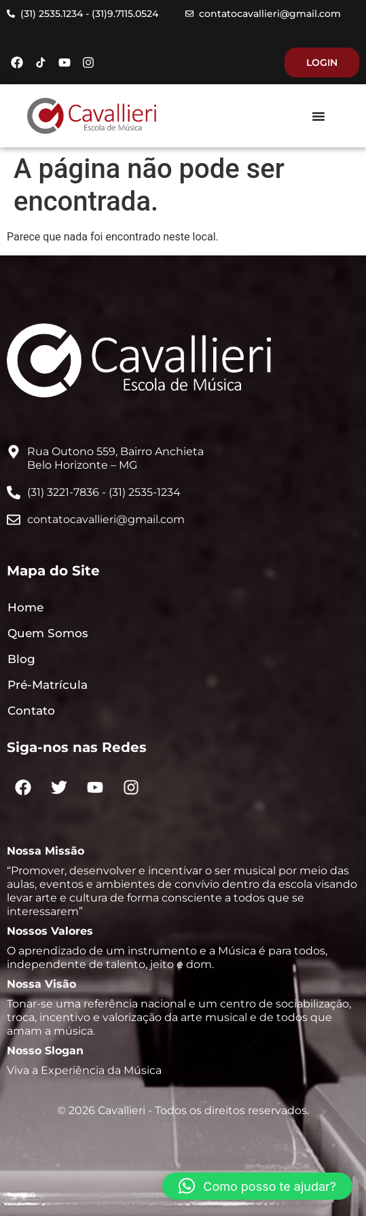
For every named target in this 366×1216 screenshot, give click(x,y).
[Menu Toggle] (318, 116)
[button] (257, 1186)
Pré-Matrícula (47, 685)
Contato (31, 710)
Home (25, 607)
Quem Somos (47, 633)
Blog (21, 659)
